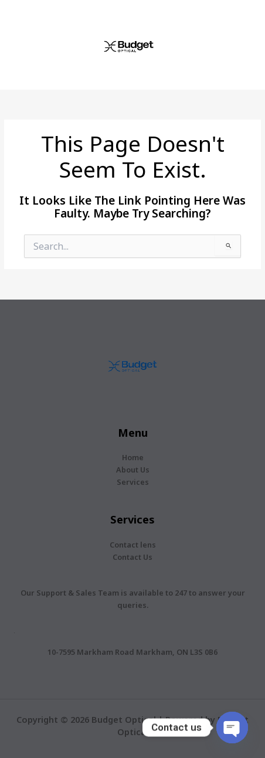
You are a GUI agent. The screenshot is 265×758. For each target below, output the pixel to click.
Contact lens (133, 544)
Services (133, 482)
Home (133, 457)
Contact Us (132, 557)
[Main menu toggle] (241, 45)
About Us (133, 469)
